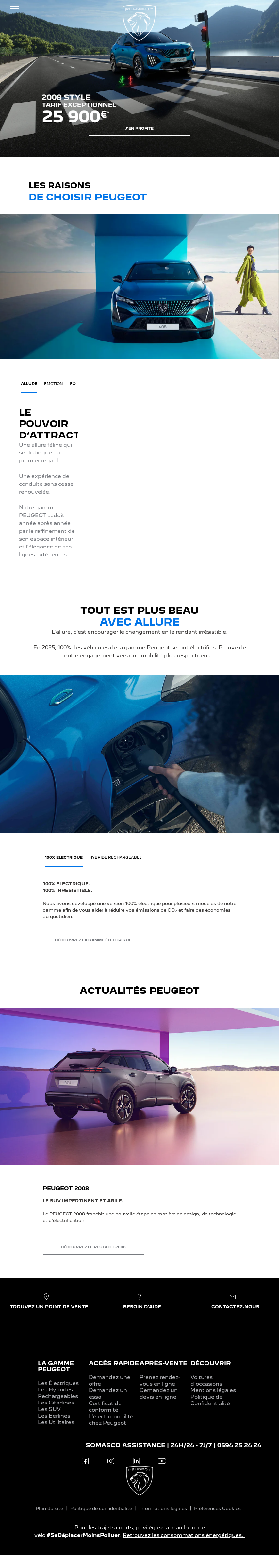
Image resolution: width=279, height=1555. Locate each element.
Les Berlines (54, 1416)
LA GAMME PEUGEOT (56, 1366)
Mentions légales (213, 1390)
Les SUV (49, 1409)
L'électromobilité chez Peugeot (111, 1419)
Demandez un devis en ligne (159, 1393)
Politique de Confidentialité (210, 1400)
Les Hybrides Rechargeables (58, 1393)
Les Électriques (58, 1383)
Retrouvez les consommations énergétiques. (184, 1535)
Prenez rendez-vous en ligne (160, 1380)
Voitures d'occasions (206, 1380)
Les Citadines (56, 1403)
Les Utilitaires (56, 1422)
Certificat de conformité (105, 1406)
